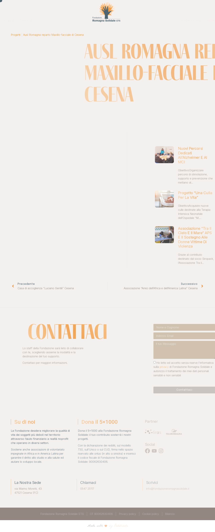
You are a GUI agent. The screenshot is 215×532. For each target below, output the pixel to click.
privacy (196, 367)
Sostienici (163, 20)
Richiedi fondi (141, 20)
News (178, 20)
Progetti (57, 20)
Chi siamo (40, 20)
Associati (74, 20)
